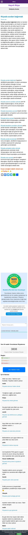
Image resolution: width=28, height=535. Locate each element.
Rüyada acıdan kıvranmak (8, 139)
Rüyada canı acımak (7, 157)
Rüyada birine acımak (7, 118)
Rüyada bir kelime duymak (10, 445)
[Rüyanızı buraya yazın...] (14, 325)
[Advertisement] (14, 65)
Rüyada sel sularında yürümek (11, 431)
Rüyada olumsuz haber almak (11, 386)
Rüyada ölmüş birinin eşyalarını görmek (11, 462)
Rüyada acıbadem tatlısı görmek (10, 148)
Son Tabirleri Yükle (14, 369)
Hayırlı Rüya (14, 5)
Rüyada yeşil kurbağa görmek (11, 496)
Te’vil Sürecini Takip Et (14, 314)
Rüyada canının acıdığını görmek (11, 101)
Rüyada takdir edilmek (9, 528)
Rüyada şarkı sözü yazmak (10, 480)
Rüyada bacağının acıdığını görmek (11, 125)
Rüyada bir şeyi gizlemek (9, 510)
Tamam (19, 533)
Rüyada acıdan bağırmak (12, 17)
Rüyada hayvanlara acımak (9, 111)
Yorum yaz (3, 19)
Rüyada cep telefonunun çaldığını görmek (12, 416)
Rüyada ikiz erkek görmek (10, 400)
